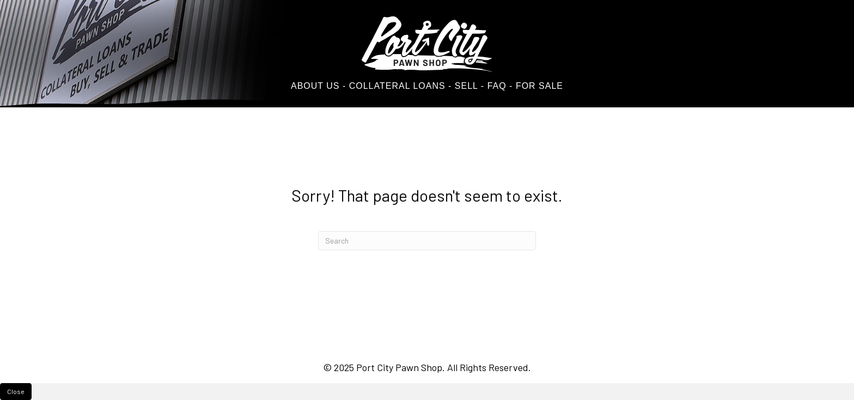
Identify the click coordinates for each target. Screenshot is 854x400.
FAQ (497, 85)
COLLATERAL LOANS (397, 85)
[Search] (427, 240)
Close (16, 391)
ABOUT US (315, 85)
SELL (465, 85)
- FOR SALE (536, 85)
